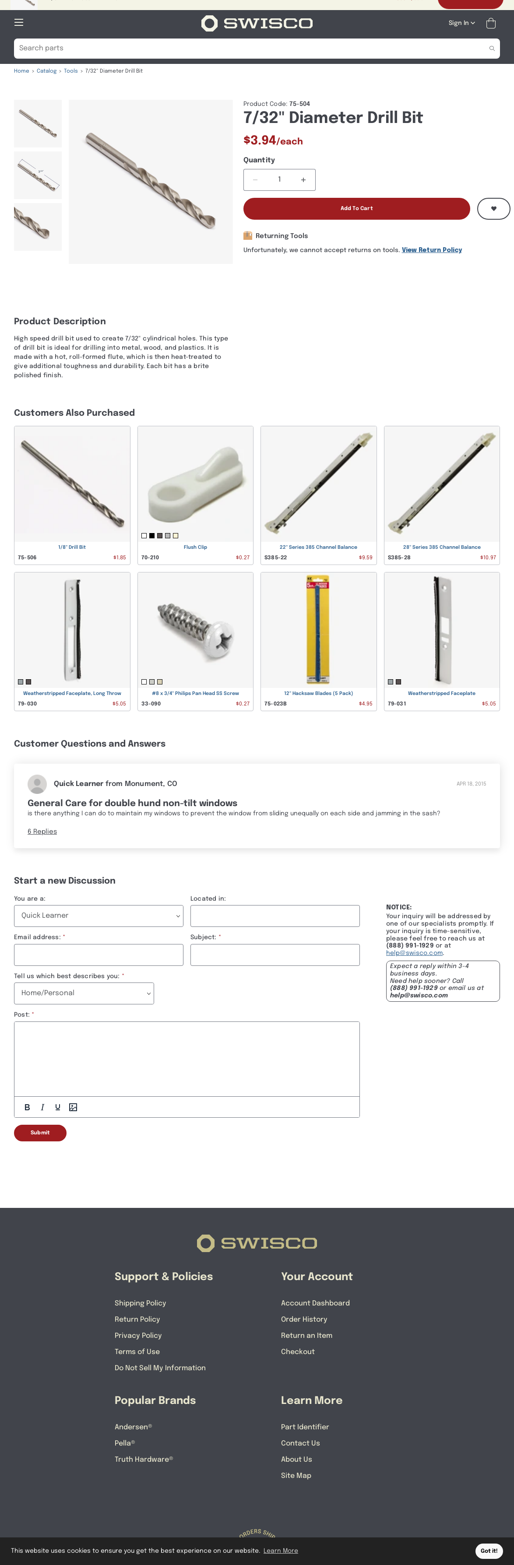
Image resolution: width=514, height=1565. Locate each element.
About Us (296, 1459)
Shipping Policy (140, 1303)
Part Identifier (305, 1427)
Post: (22, 1015)
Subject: (203, 937)
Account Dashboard (315, 1303)
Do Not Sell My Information (160, 1368)
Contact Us (300, 1443)
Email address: (37, 937)
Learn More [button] (281, 1551)
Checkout (298, 1352)
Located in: (208, 899)
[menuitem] (38, 124)
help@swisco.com (414, 953)
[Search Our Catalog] (244, 49)
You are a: (30, 899)
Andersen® (133, 1427)
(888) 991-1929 (414, 988)
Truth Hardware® (144, 1459)
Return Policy (137, 1319)
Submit (40, 1133)
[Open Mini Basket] (493, 23)
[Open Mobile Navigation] (19, 22)
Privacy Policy (138, 1336)
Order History (304, 1319)
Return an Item (306, 1336)
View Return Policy (432, 250)
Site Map (296, 1476)
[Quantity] (280, 180)
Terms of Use (137, 1352)
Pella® (125, 1443)
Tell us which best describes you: (67, 976)
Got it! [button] (489, 1551)
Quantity (259, 160)
